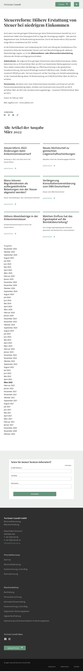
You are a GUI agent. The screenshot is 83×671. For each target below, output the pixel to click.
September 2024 (10, 291)
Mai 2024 (7, 303)
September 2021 (10, 400)
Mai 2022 (7, 376)
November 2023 (10, 321)
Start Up (7, 559)
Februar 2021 (9, 422)
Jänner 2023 (9, 352)
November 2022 (10, 358)
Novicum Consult (12, 4)
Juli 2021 (7, 406)
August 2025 (9, 258)
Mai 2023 (7, 340)
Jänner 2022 (9, 388)
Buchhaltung (9, 592)
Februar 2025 (9, 276)
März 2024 (8, 309)
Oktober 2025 (9, 252)
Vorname (14, 475)
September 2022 (10, 364)
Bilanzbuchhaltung (11, 587)
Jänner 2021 (9, 425)
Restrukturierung (11, 574)
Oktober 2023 (9, 325)
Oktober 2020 (9, 434)
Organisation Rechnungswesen (16, 611)
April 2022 (8, 379)
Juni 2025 (7, 264)
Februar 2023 (9, 349)
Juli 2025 (7, 261)
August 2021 (9, 403)
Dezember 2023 (10, 318)
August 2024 (9, 294)
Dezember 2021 (10, 391)
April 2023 (8, 343)
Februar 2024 (9, 312)
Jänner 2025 (9, 279)
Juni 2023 (7, 337)
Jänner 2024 (9, 315)
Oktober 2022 (9, 361)
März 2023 (8, 346)
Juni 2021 (7, 410)
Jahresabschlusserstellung (14, 602)
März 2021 (8, 419)
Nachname (14, 483)
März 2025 (8, 273)
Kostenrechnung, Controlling (15, 569)
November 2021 (10, 394)
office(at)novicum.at (12, 543)
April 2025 (8, 270)
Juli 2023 (7, 334)
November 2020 (10, 431)
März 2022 (8, 382)
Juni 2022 (7, 373)
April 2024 (8, 306)
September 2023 (10, 328)
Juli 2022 (7, 370)
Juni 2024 (7, 300)
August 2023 (9, 331)
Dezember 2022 (10, 355)
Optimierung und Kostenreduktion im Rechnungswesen (26, 621)
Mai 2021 (7, 413)
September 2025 (10, 255)
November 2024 (10, 285)
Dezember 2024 (10, 282)
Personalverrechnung (13, 597)
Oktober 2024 (9, 288)
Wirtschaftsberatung (12, 555)
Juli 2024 (7, 297)
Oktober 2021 (9, 397)
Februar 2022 (9, 385)
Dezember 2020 (10, 428)
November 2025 (10, 249)
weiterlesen (10, 168)
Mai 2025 (7, 267)
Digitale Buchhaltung (12, 616)
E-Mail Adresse (16, 468)
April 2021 (8, 416)
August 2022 (9, 367)
